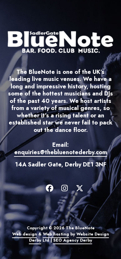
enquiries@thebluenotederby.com (60, 152)
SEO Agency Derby (72, 240)
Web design (24, 234)
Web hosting (56, 234)
